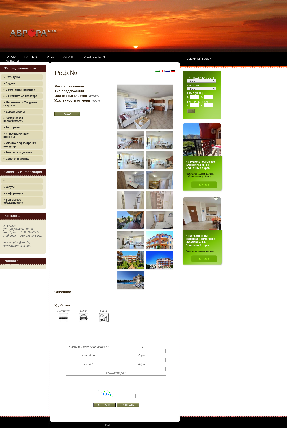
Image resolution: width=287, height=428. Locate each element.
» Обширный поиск (198, 58)
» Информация (13, 193)
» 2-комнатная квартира (19, 89)
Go (190, 110)
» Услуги (9, 187)
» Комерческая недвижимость (13, 119)
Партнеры (31, 56)
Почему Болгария (94, 56)
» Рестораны (11, 127)
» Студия (9, 83)
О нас (51, 56)
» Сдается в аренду (16, 158)
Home (107, 425)
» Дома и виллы (14, 111)
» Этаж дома (11, 77)
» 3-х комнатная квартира (20, 96)
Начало (11, 56)
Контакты (12, 60)
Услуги (68, 56)
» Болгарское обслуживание (13, 201)
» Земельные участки (17, 152)
